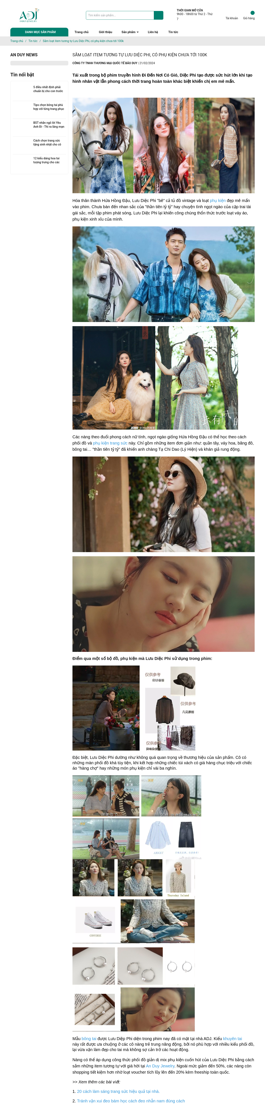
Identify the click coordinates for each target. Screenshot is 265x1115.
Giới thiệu (105, 32)
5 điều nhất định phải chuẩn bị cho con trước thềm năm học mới (48, 91)
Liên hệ (153, 32)
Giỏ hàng (249, 15)
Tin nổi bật (22, 75)
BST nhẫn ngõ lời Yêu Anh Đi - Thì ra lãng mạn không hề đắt (48, 126)
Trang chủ (81, 32)
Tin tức (173, 32)
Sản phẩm (128, 32)
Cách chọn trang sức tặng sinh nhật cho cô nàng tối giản (47, 144)
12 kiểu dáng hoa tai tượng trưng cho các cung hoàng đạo (46, 162)
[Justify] (159, 15)
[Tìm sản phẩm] (124, 15)
